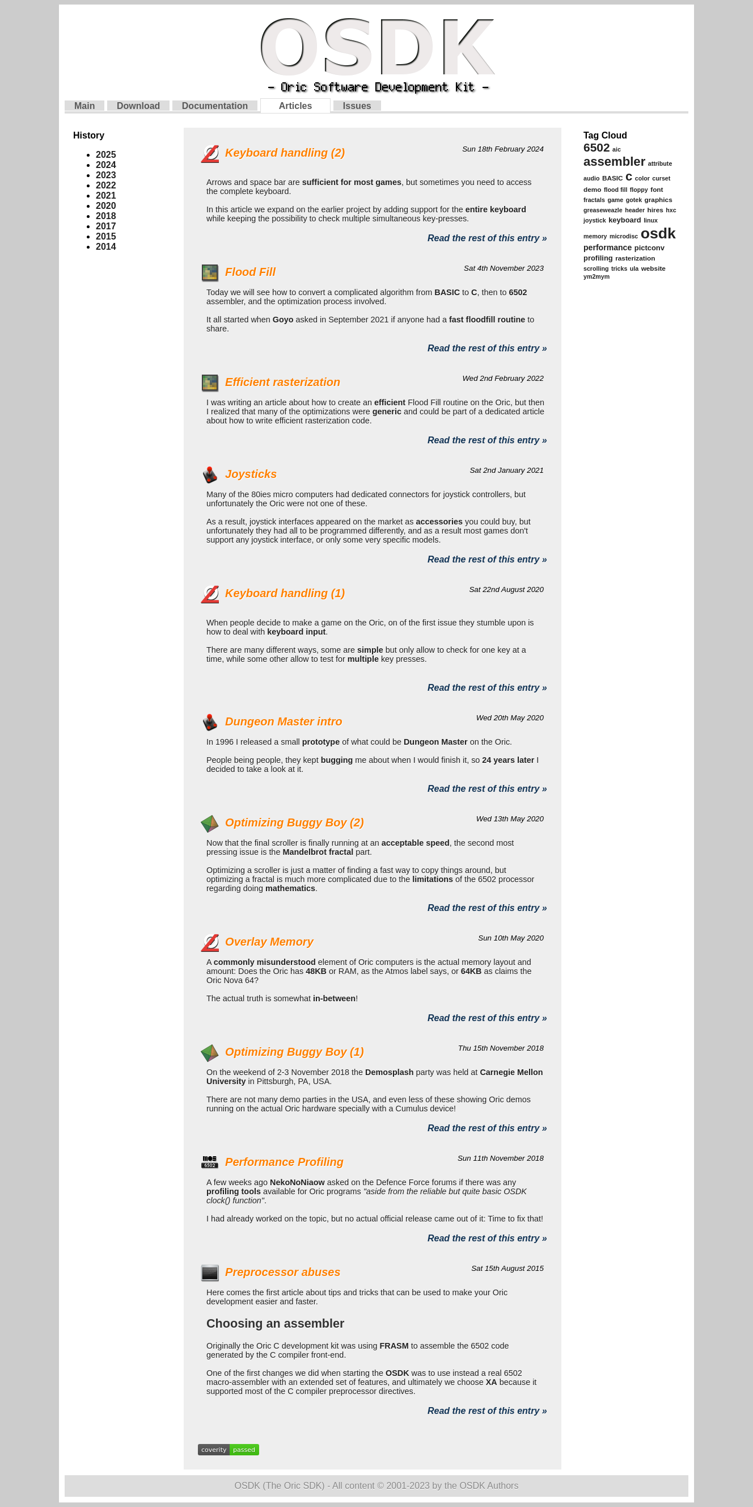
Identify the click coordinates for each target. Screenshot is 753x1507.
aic (616, 149)
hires (655, 210)
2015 (106, 236)
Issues (357, 106)
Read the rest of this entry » (487, 238)
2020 (106, 206)
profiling (598, 258)
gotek (634, 199)
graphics (658, 200)
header (635, 210)
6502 (596, 147)
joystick (594, 220)
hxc (671, 210)
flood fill (615, 189)
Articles (295, 106)
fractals (594, 199)
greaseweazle (603, 210)
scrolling (595, 268)
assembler (614, 161)
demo (592, 190)
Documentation (215, 106)
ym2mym (596, 276)
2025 (106, 154)
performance (607, 247)
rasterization (635, 258)
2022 (106, 185)
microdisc (624, 236)
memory (595, 236)
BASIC (612, 178)
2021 (106, 195)
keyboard (624, 220)
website (653, 268)
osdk (658, 233)
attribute (660, 163)
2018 (106, 216)
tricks (619, 268)
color (642, 178)
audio (591, 178)
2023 (106, 175)
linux (651, 220)
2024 (106, 165)
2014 (106, 246)
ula (634, 268)
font (656, 190)
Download (138, 106)
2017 (106, 226)
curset (661, 178)
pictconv (649, 248)
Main (84, 106)
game (615, 199)
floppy (639, 189)
